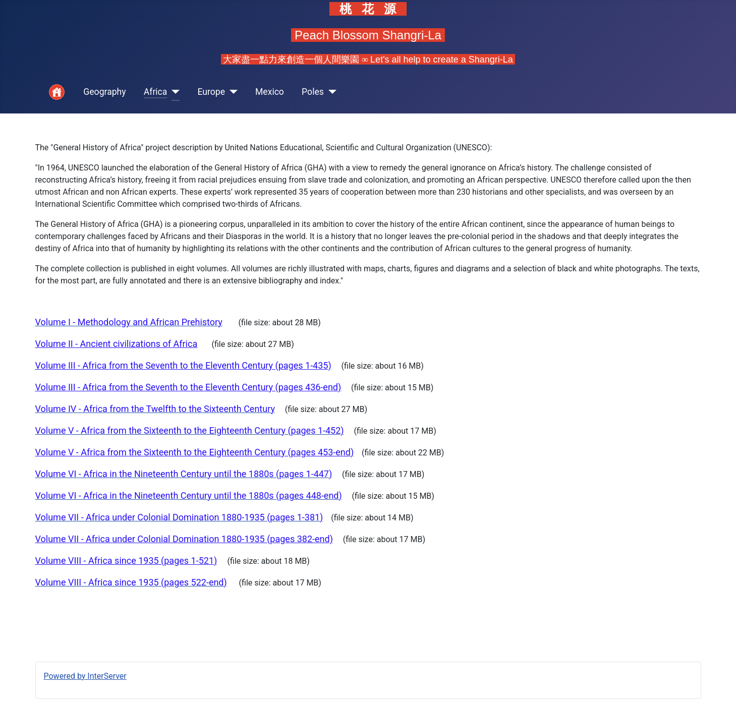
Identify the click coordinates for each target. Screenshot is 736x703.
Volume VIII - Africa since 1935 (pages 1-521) (126, 560)
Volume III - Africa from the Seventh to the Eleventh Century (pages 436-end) (188, 387)
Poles (313, 92)
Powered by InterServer (85, 676)
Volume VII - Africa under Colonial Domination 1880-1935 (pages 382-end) (184, 539)
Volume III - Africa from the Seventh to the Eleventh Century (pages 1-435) (183, 365)
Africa (155, 92)
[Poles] (330, 92)
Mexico (269, 92)
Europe (211, 92)
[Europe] (231, 92)
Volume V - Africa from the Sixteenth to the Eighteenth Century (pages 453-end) (194, 452)
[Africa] (173, 92)
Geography (104, 92)
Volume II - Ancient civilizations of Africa (116, 343)
